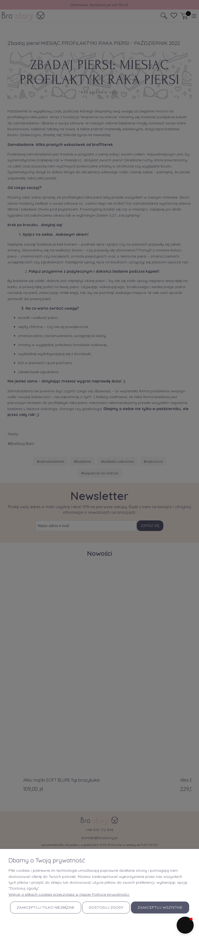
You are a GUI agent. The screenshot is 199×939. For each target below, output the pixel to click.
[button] (185, 925)
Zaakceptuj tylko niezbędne (45, 907)
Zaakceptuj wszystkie (160, 907)
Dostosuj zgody (106, 907)
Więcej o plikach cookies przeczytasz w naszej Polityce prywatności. (69, 894)
